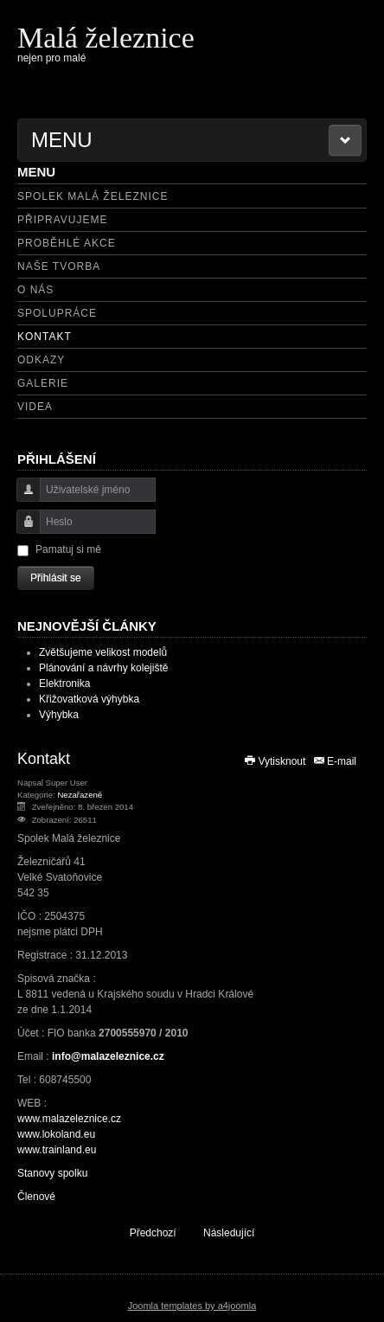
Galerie (42, 383)
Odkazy (41, 360)
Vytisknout (276, 761)
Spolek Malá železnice (92, 196)
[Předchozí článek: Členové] (145, 1232)
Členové (36, 1196)
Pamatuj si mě (68, 549)
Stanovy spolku (52, 1173)
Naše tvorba (58, 266)
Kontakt (44, 336)
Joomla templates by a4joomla (192, 1305)
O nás (35, 290)
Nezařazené (79, 794)
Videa (35, 407)
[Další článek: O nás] (236, 1232)
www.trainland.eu (56, 1150)
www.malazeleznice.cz (69, 1119)
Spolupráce (57, 313)
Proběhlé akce (66, 243)
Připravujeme (62, 220)
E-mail (334, 761)
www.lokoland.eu (56, 1134)
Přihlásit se (55, 578)
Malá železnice (106, 38)
